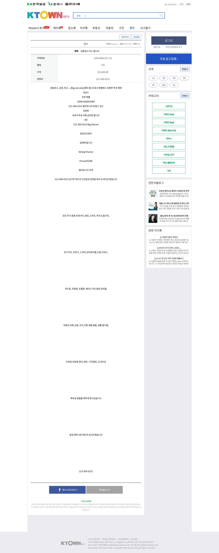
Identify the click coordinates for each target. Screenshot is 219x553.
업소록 (72, 28)
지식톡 (84, 28)
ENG (182, 4)
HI (174, 84)
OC (163, 78)
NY (174, 78)
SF (153, 84)
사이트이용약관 (94, 539)
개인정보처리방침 (108, 539)
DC (184, 78)
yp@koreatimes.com (149, 545)
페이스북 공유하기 (67, 490)
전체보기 (185, 69)
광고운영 (134, 539)
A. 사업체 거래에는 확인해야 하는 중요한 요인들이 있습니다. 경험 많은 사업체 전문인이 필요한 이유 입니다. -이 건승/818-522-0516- (169, 242)
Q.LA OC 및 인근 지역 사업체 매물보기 (169, 258)
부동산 (96, 28)
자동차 (109, 28)
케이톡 (58, 28)
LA (153, 78)
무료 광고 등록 (169, 59)
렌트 (132, 28)
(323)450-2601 (147, 542)
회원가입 (157, 47)
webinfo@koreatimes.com (118, 545)
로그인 (169, 40)
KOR (188, 4)
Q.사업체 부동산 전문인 (169, 237)
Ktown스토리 (37, 28)
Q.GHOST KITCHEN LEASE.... (169, 247)
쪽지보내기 (125, 37)
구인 (121, 28)
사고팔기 (145, 28)
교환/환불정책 (123, 539)
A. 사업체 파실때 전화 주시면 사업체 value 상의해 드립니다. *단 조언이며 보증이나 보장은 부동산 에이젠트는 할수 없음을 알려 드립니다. (169, 263)
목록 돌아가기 (104, 489)
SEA (164, 84)
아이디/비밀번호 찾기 (174, 47)
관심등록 (136, 37)
